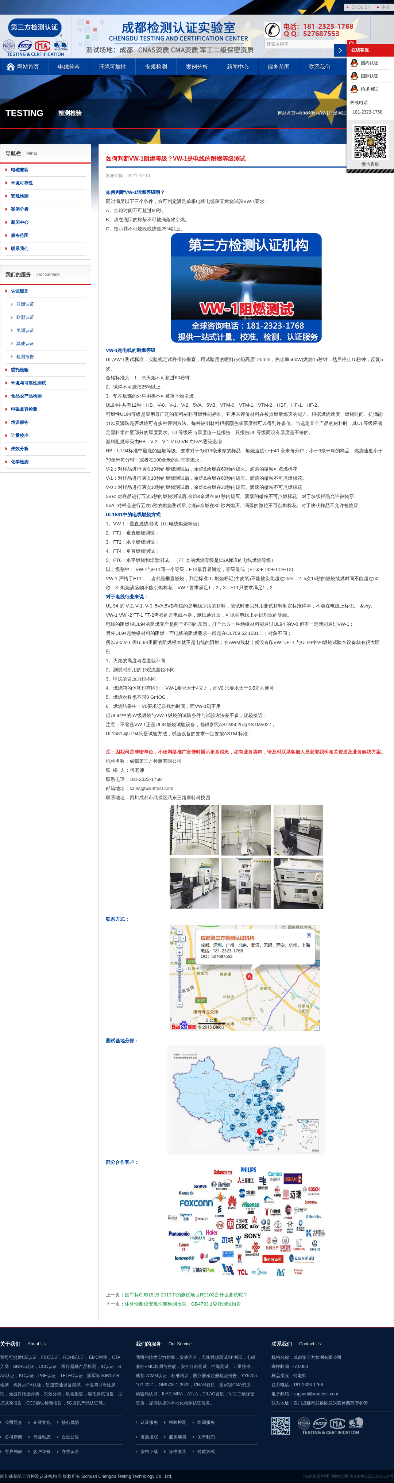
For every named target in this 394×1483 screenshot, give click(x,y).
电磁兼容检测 (24, 409)
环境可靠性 (112, 67)
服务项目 (177, 1437)
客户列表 (13, 1451)
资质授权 (149, 1437)
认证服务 (19, 291)
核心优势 (70, 1422)
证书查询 (177, 1451)
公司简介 (13, 1422)
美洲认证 (25, 330)
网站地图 (339, 1476)
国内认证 (364, 62)
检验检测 (177, 1422)
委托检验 (19, 369)
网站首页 (28, 67)
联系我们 (320, 67)
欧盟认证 (25, 317)
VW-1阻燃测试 (332, 113)
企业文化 (42, 1422)
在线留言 (70, 1451)
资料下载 (149, 1451)
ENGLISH (361, 7)
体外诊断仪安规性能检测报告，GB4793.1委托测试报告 (183, 1304)
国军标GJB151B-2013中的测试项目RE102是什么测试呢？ (186, 1295)
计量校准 (19, 435)
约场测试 (364, 89)
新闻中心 (238, 67)
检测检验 (307, 113)
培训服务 (19, 422)
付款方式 (206, 1451)
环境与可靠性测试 (28, 383)
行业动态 (42, 1437)
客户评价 (42, 1451)
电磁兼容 (69, 67)
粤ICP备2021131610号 (371, 1476)
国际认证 (364, 75)
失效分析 (19, 448)
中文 (386, 7)
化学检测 (19, 461)
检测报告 (25, 356)
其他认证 (25, 343)
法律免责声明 (316, 1476)
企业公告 (70, 1437)
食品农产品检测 (26, 396)
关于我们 (206, 1437)
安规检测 (156, 67)
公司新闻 (13, 1437)
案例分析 (197, 67)
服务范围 (279, 67)
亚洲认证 (25, 304)
